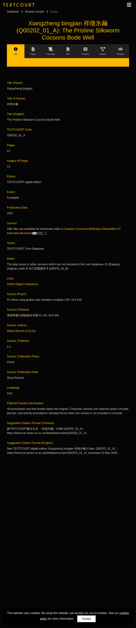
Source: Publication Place (23, 356)
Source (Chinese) (18, 309)
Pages (11, 145)
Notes (10, 258)
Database (13, 11)
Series (11, 243)
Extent (11, 192)
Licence (12, 223)
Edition (11, 176)
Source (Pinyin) (16, 294)
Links (10, 278)
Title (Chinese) (16, 98)
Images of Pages (17, 160)
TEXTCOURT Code (19, 129)
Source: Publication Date (22, 372)
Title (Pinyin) (14, 82)
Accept (86, 618)
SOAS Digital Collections (22, 284)
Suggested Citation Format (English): (30, 442)
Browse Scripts (34, 11)
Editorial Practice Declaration (25, 403)
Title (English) (15, 114)
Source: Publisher (18, 340)
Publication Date (17, 207)
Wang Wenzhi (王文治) (21, 330)
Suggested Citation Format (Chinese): (31, 423)
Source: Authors (17, 325)
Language (13, 387)
